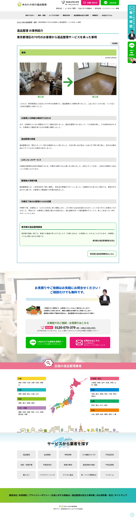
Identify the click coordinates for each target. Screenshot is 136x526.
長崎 (28, 412)
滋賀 (19, 382)
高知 (32, 403)
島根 (24, 394)
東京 (114, 394)
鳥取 (19, 394)
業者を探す (66, 15)
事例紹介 (95, 15)
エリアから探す (54, 15)
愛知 (110, 414)
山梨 (92, 414)
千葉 (110, 394)
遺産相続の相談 (89, 464)
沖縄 (25, 414)
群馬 (101, 394)
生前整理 (47, 454)
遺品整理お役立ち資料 (81, 15)
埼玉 (105, 394)
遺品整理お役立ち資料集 (83, 495)
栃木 (97, 394)
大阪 (28, 382)
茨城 (92, 394)
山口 (37, 394)
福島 (95, 385)
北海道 (93, 382)
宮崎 (41, 412)
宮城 (107, 382)
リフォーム (109, 475)
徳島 (19, 403)
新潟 (92, 405)
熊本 (32, 412)
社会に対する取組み (85, 8)
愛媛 (28, 403)
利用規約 (23, 495)
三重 (114, 414)
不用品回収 (109, 454)
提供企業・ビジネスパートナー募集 (107, 8)
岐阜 (101, 414)
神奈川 (93, 396)
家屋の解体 (68, 464)
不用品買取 (109, 464)
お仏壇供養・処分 (104, 495)
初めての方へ (29, 15)
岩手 (103, 382)
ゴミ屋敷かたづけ (89, 454)
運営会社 (59, 8)
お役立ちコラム (107, 15)
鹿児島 (20, 414)
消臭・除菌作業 (26, 464)
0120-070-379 (70, 2)
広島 (32, 394)
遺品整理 (26, 454)
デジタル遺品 (68, 475)
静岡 (105, 414)
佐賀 (24, 412)
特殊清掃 (68, 454)
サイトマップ (121, 495)
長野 (97, 414)
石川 (101, 405)
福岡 (19, 412)
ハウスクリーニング (47, 475)
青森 (98, 382)
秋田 (111, 382)
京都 (24, 382)
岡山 (28, 394)
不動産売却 (47, 464)
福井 (105, 405)
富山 (97, 405)
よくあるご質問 (70, 8)
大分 (37, 412)
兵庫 (32, 382)
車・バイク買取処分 (88, 475)
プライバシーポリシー (39, 495)
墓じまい (26, 475)
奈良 (37, 382)
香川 (24, 403)
